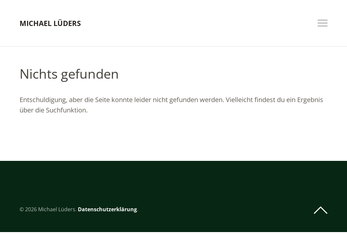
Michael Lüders (50, 23)
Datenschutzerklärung (107, 209)
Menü (322, 23)
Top (320, 210)
